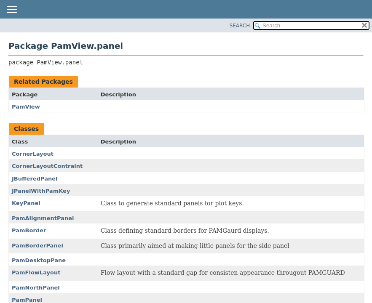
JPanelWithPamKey (41, 191)
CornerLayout (33, 154)
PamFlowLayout (36, 272)
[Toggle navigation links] (11, 10)
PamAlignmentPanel (43, 218)
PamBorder (29, 230)
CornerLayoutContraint (47, 166)
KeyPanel (26, 203)
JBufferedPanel (35, 178)
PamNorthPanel (36, 287)
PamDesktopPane (39, 260)
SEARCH (240, 26)
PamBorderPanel (37, 245)
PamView (26, 107)
